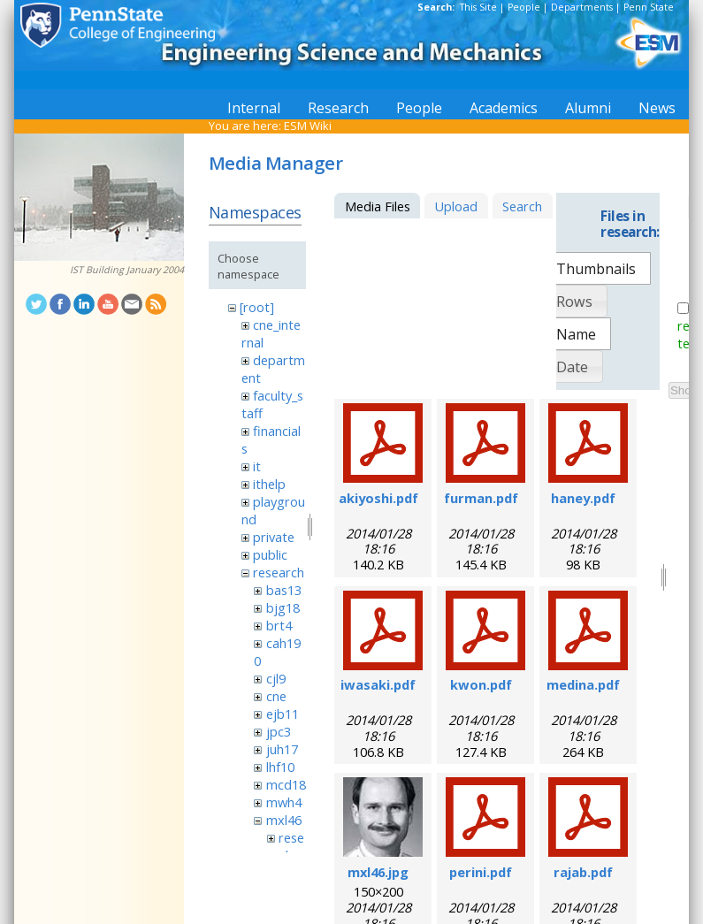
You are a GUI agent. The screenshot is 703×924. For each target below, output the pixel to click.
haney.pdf (583, 498)
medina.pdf (583, 684)
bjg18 (283, 607)
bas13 (284, 590)
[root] (257, 307)
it (257, 466)
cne (276, 696)
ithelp (269, 484)
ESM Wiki (308, 126)
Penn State (648, 7)
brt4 (279, 625)
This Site (478, 7)
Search (522, 206)
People (524, 7)
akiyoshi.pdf (378, 498)
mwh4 (284, 802)
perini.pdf (480, 872)
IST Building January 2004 (127, 269)
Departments (582, 7)
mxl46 (284, 820)
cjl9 (276, 678)
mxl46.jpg (378, 872)
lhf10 (280, 766)
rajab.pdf (583, 872)
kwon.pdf (481, 684)
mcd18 (286, 784)
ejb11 (282, 713)
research (278, 572)
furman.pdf (481, 498)
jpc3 (278, 731)
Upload (456, 206)
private (273, 537)
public (270, 554)
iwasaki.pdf (378, 684)
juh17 (282, 749)
